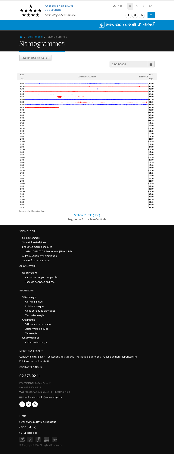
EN (137, 6)
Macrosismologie (34, 315)
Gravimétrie (28, 319)
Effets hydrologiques (36, 328)
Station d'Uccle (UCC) (87, 215)
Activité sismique (34, 306)
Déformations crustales (38, 324)
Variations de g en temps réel (41, 277)
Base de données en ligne (40, 282)
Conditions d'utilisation (32, 356)
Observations (29, 272)
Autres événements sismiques (39, 256)
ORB (118, 6)
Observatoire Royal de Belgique (38, 421)
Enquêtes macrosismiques (37, 246)
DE (150, 6)
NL (143, 6)
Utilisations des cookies (61, 356)
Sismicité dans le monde (36, 260)
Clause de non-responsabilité (120, 356)
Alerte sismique (34, 301)
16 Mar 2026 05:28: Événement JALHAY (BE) (48, 251)
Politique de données (88, 356)
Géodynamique (30, 337)
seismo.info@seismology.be (46, 397)
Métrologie (31, 333)
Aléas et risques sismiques (40, 310)
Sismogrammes (31, 237)
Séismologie (35, 36)
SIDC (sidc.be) (28, 427)
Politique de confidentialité (34, 361)
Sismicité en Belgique (34, 242)
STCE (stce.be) (29, 432)
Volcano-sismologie (36, 342)
